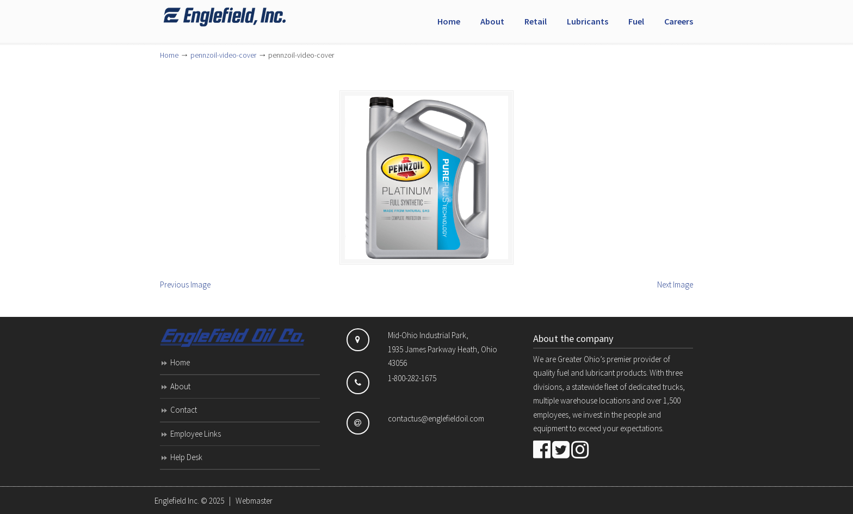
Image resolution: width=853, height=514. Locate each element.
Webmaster (254, 500)
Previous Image (185, 284)
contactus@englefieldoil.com (436, 418)
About (180, 386)
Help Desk (186, 457)
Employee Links (195, 434)
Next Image (675, 284)
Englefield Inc (241, 16)
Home (169, 55)
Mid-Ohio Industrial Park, (428, 335)
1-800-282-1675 (412, 378)
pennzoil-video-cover (223, 55)
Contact (183, 410)
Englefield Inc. (176, 500)
